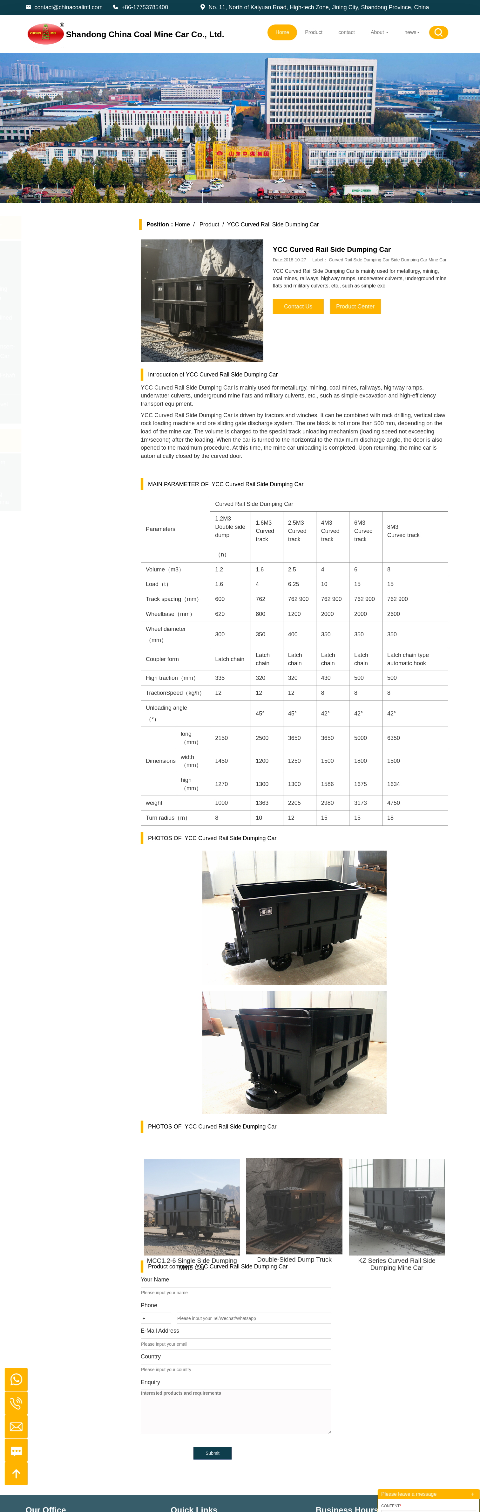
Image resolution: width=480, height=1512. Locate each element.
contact (346, 32)
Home (282, 32)
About (380, 32)
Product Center (365, 306)
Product (313, 32)
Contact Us (308, 306)
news (411, 32)
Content (391, 1506)
